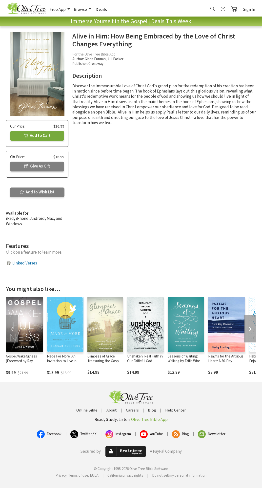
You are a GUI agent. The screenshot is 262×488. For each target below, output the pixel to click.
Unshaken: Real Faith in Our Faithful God (145, 359)
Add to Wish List (37, 192)
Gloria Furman (95, 59)
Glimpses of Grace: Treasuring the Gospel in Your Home (104, 361)
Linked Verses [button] (24, 263)
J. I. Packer (115, 59)
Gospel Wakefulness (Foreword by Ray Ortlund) (21, 361)
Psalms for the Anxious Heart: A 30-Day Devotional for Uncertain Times (225, 363)
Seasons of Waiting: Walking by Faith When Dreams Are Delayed (185, 361)
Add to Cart (37, 136)
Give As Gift (37, 166)
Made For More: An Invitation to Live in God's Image (62, 361)
